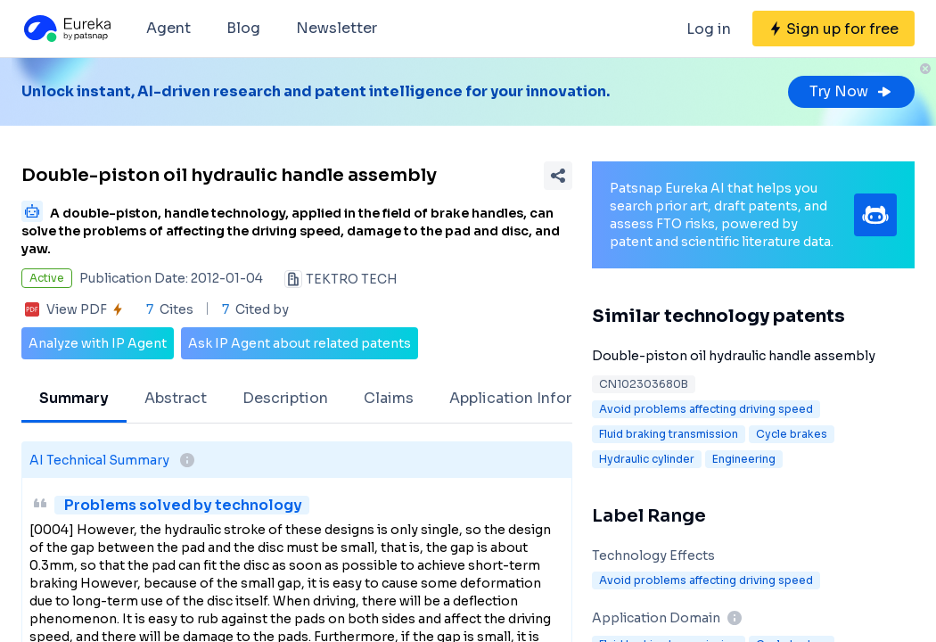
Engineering (744, 458)
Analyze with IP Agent (98, 343)
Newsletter (336, 28)
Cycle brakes (791, 433)
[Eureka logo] (66, 28)
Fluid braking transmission (668, 433)
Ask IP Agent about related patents (299, 343)
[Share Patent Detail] (558, 175)
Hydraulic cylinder (646, 458)
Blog (243, 28)
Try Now (851, 91)
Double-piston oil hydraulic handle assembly (733, 356)
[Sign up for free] (833, 28)
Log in (708, 29)
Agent (168, 28)
